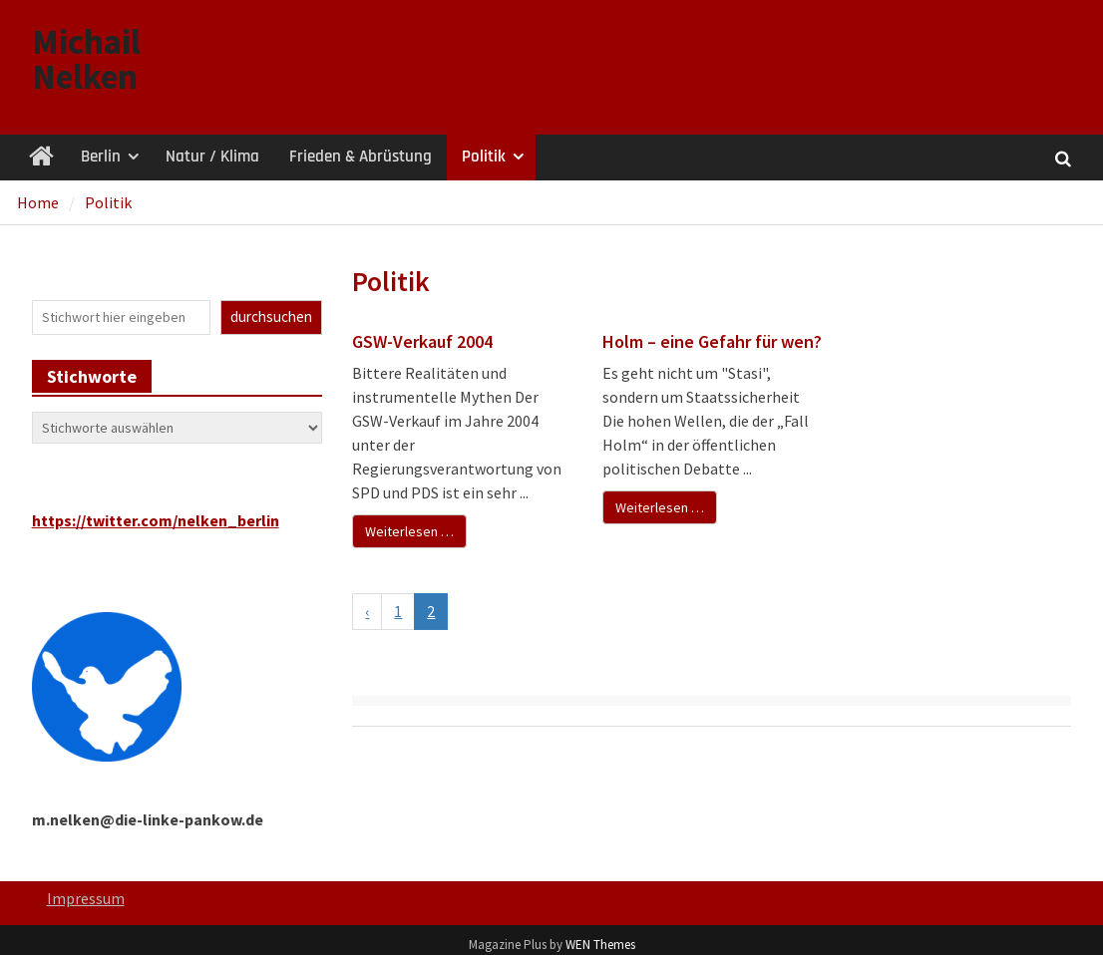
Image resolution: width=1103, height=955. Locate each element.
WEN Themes (600, 944)
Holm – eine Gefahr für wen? (712, 341)
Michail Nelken (86, 59)
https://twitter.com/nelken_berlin (155, 520)
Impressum (86, 898)
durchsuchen (271, 316)
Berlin (101, 156)
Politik (484, 156)
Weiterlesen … (409, 531)
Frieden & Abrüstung (360, 156)
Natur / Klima (212, 156)
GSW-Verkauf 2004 (422, 341)
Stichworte (92, 376)
